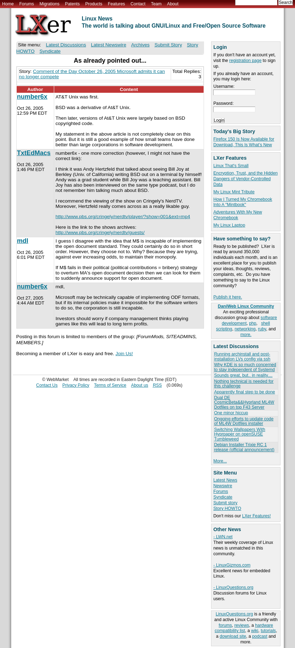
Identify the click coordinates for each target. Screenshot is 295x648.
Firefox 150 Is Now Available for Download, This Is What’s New (243, 142)
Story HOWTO (227, 508)
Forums (26, 3)
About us (139, 385)
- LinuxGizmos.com (231, 565)
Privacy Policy (75, 385)
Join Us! (124, 353)
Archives (140, 44)
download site (233, 636)
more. (245, 334)
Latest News (225, 480)
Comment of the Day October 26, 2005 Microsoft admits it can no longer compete (92, 74)
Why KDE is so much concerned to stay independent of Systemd (245, 367)
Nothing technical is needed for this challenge (243, 383)
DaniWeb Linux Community (246, 306)
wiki (254, 630)
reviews (241, 625)
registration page (245, 60)
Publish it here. (227, 297)
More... (220, 461)
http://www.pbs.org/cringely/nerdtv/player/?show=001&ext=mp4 (123, 216)
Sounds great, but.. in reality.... (243, 375)
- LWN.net (222, 536)
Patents (72, 3)
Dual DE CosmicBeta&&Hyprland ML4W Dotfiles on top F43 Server (244, 402)
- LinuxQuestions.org (233, 587)
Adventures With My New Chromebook (237, 215)
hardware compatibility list (244, 628)
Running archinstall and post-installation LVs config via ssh (242, 356)
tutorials (268, 630)
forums (225, 625)
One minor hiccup (231, 412)
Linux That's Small (230, 165)
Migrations (49, 3)
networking (244, 328)
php (252, 323)
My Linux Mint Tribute (233, 191)
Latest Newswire (108, 44)
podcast (259, 636)
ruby (262, 328)
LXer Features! (256, 515)
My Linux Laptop (229, 225)
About (172, 3)
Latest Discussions (66, 44)
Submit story (225, 502)
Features (116, 3)
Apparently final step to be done (244, 392)
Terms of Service (110, 385)
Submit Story (168, 44)
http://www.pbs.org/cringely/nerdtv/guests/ (100, 232)
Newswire (222, 485)
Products (93, 3)
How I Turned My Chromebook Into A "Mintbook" (242, 202)
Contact (137, 3)
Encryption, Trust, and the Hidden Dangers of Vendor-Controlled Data (245, 179)
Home (8, 3)
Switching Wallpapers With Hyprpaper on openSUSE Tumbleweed (239, 434)
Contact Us (47, 385)
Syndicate (222, 497)
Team (156, 3)
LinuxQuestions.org (234, 614)
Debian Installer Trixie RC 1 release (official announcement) (244, 447)
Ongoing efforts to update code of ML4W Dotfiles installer (243, 421)
